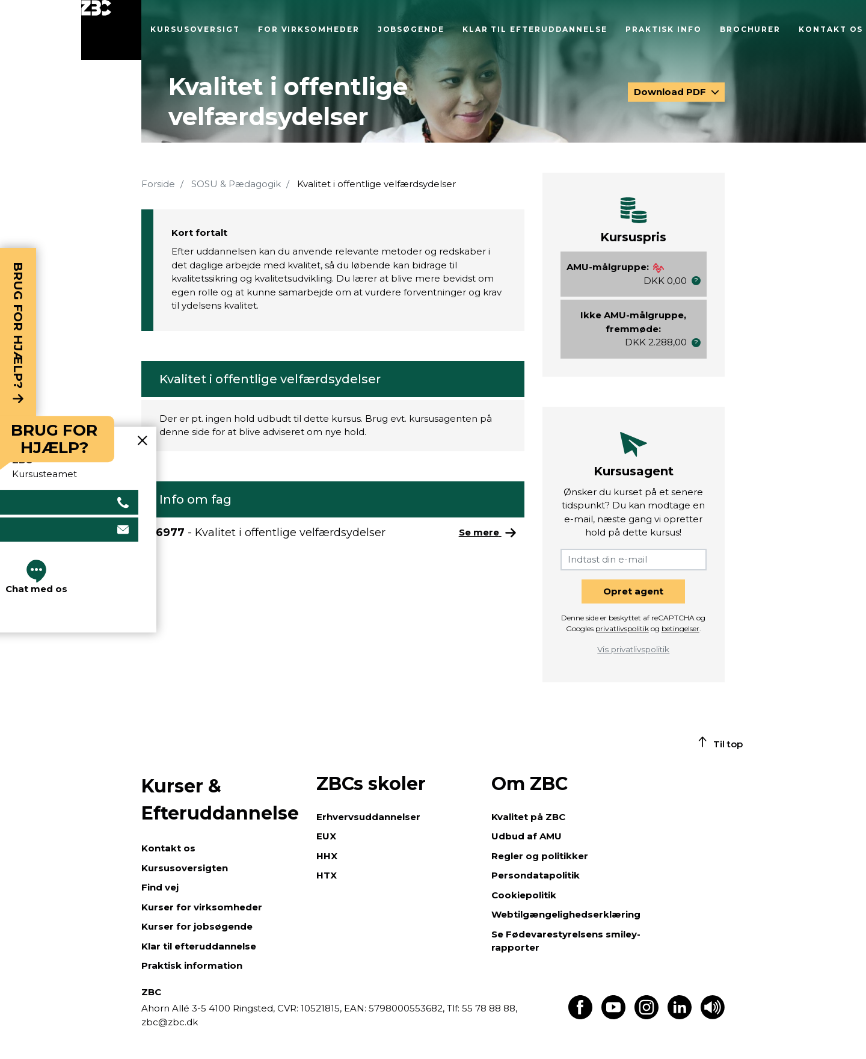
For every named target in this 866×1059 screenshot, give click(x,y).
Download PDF (671, 91)
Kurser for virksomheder (201, 907)
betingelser (680, 628)
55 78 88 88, (488, 1008)
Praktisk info (663, 29)
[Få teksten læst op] (713, 1016)
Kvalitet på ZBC (528, 817)
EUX (326, 836)
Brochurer (750, 29)
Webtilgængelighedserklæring (565, 914)
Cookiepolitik (523, 895)
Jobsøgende (411, 29)
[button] (696, 280)
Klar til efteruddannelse (534, 29)
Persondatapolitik (535, 875)
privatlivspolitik (622, 628)
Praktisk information (191, 965)
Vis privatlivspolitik (633, 649)
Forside (158, 184)
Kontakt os (831, 29)
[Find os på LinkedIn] (680, 1016)
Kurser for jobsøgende (197, 926)
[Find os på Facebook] (580, 1016)
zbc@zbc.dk (169, 1022)
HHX (326, 856)
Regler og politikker (539, 856)
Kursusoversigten (184, 868)
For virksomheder (309, 29)
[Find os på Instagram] (646, 1016)
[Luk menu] (111, 30)
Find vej (160, 887)
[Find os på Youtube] (613, 1016)
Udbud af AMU (526, 836)
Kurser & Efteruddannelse (220, 799)
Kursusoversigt (195, 29)
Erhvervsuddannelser (368, 817)
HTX (326, 875)
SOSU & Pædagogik (236, 184)
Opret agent (633, 591)
